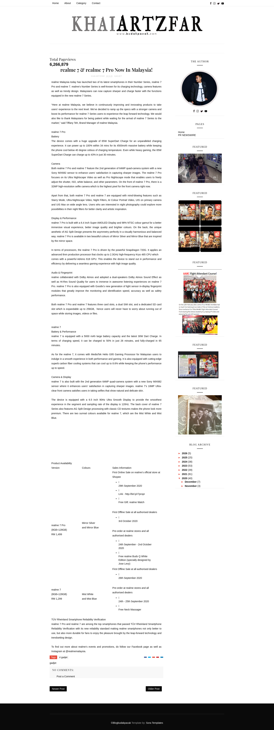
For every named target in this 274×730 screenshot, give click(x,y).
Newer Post (58, 688)
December (191, 481)
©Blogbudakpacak (121, 722)
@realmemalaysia (75, 651)
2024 (185, 461)
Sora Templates (154, 722)
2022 (185, 470)
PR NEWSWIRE (187, 135)
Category (81, 3)
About (67, 3)
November (191, 486)
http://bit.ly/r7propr (135, 494)
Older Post (154, 688)
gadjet (118, 76)
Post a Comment (66, 676)
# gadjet (63, 657)
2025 (185, 457)
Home (55, 3)
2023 (185, 465)
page (146, 646)
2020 (185, 478)
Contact (96, 3)
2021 (185, 474)
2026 (185, 453)
